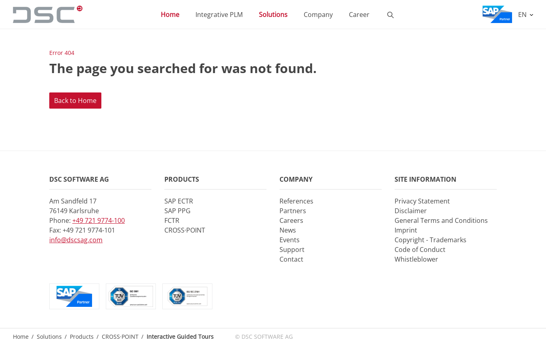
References (296, 201)
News (287, 230)
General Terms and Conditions (441, 220)
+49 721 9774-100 (98, 220)
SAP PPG (177, 210)
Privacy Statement (422, 201)
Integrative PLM (219, 14)
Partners (292, 210)
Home (170, 14)
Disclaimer (411, 210)
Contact (291, 259)
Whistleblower (416, 259)
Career (359, 14)
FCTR (171, 220)
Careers (291, 220)
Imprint (406, 230)
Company (318, 14)
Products (82, 336)
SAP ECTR (178, 201)
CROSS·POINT (184, 230)
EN (523, 14)
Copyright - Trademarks (430, 239)
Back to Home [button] (75, 100)
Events (289, 239)
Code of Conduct (420, 249)
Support (291, 249)
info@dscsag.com (76, 239)
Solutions (273, 14)
